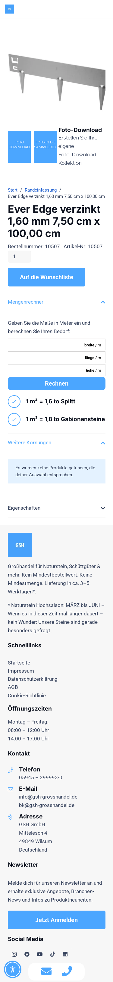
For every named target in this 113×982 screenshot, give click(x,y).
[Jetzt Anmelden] (56, 920)
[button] (104, 9)
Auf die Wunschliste (46, 277)
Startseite (19, 663)
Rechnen (56, 383)
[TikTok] (52, 954)
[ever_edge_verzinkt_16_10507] (56, 75)
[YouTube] (39, 954)
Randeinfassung (41, 190)
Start (12, 190)
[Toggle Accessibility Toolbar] (13, 969)
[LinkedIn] (65, 954)
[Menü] (90, 9)
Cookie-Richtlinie (27, 696)
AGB (13, 687)
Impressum (21, 671)
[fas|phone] (67, 971)
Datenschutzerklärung (33, 679)
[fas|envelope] (46, 971)
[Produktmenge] (19, 256)
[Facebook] (26, 954)
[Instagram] (14, 954)
